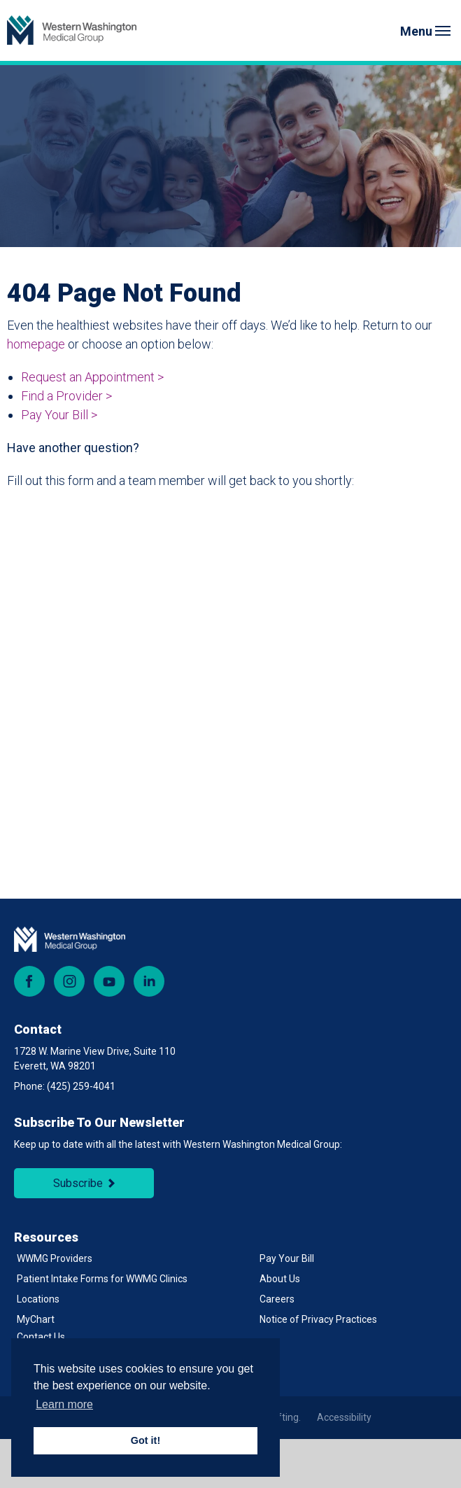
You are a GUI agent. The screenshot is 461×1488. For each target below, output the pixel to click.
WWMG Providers (54, 1258)
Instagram (69, 981)
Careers (277, 1299)
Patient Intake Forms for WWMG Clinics (102, 1278)
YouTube (109, 981)
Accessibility (344, 1417)
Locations (38, 1299)
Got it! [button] (145, 1440)
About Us (280, 1278)
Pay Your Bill (287, 1258)
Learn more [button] (64, 1404)
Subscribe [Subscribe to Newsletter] (78, 1183)
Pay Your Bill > (59, 414)
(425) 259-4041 (81, 1086)
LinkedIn (149, 981)
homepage (36, 344)
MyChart (36, 1319)
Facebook (29, 981)
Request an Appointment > (92, 377)
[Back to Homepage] (71, 30)
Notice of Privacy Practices (318, 1319)
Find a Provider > (66, 395)
